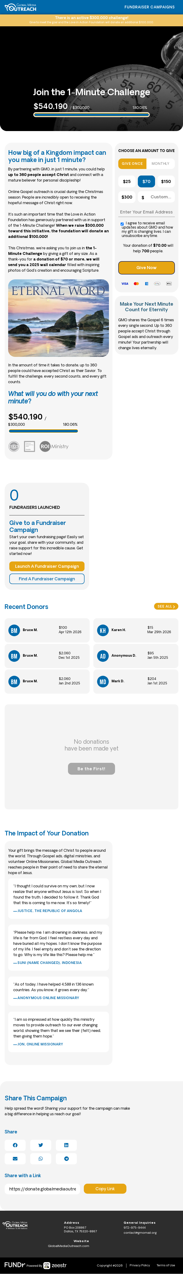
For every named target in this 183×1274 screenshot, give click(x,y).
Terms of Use (165, 1265)
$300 (127, 197)
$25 (127, 182)
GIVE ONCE (132, 164)
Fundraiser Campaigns (150, 7)
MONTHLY (160, 164)
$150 (166, 182)
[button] (15, 1145)
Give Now (146, 268)
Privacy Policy (138, 1265)
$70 (146, 182)
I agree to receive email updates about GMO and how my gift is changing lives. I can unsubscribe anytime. (147, 230)
